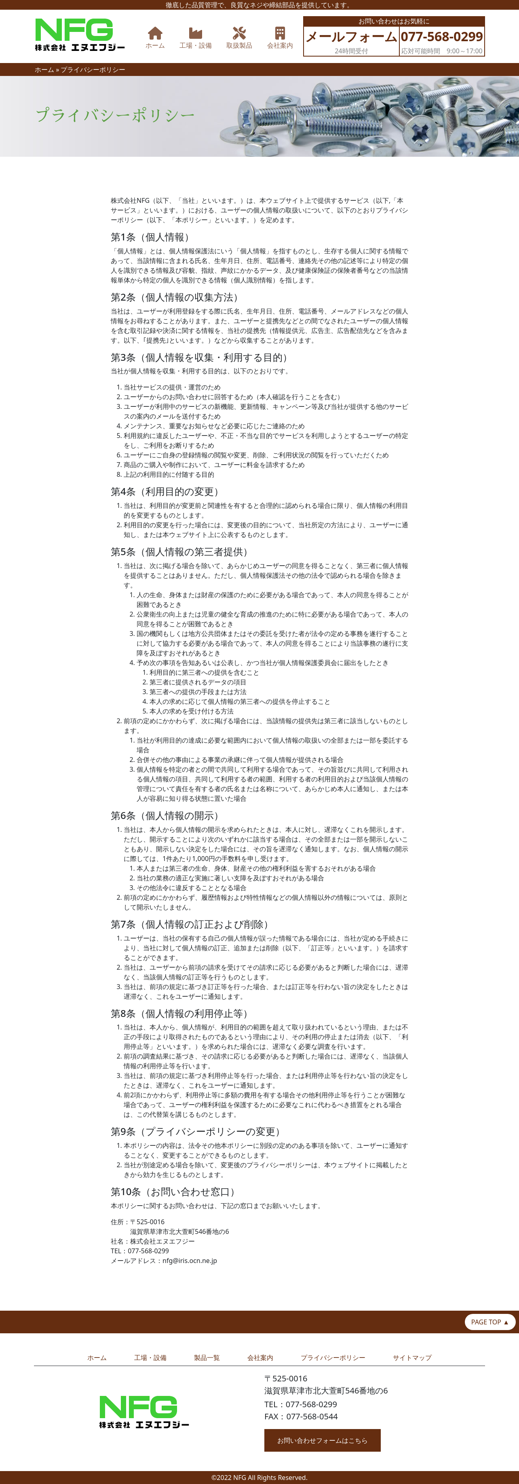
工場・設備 (150, 1357)
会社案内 (260, 1357)
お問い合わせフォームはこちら (322, 1440)
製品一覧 (207, 1357)
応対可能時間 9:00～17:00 (442, 41)
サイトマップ (412, 1357)
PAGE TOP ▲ (490, 1322)
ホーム (44, 69)
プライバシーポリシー (333, 1357)
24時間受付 (351, 41)
